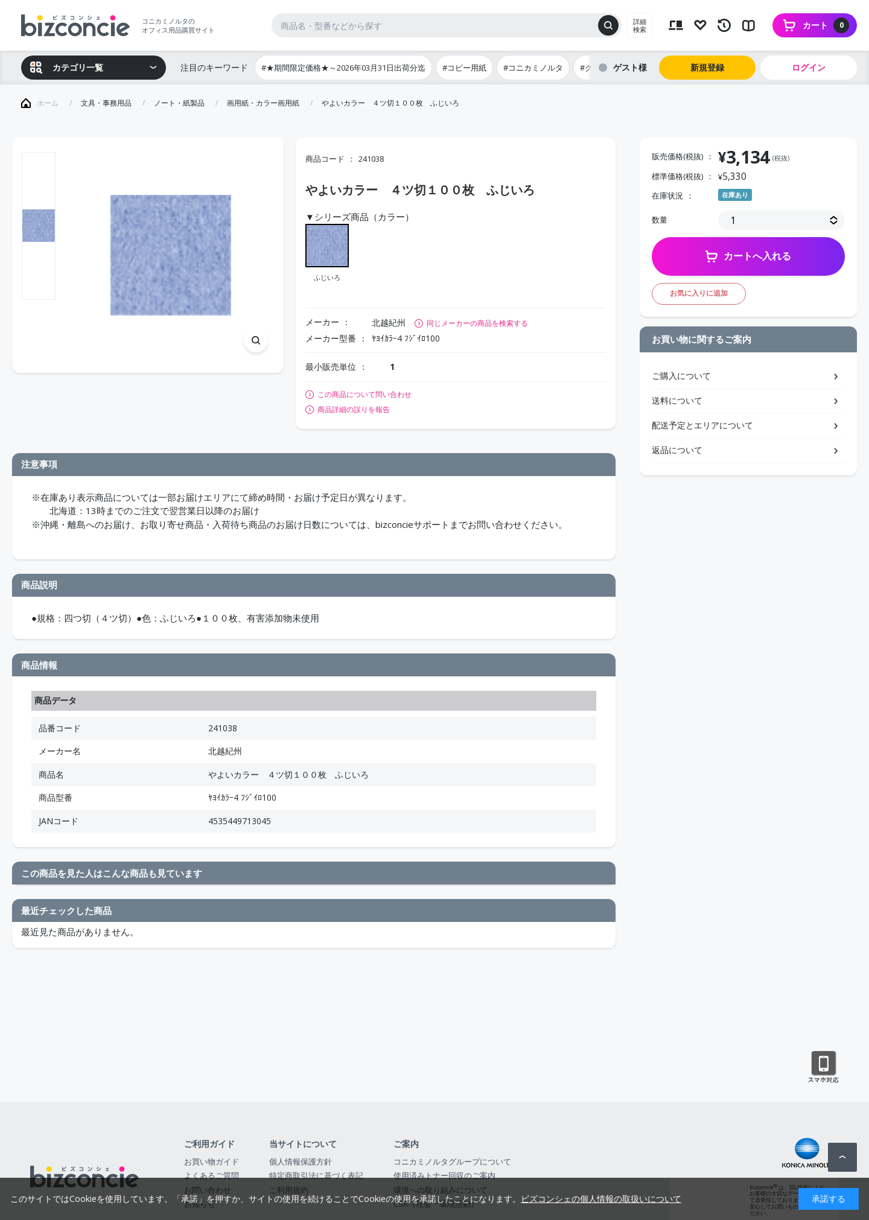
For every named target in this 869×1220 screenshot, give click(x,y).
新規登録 (707, 67)
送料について (677, 400)
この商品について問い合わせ (364, 394)
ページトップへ (842, 1157)
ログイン (809, 67)
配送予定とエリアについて (702, 425)
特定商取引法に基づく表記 (316, 1175)
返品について (677, 450)
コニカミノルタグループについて (452, 1161)
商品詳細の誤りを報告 (353, 410)
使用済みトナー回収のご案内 (444, 1175)
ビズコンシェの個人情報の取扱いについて (601, 1198)
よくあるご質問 (211, 1175)
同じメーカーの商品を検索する (477, 323)
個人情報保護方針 (300, 1161)
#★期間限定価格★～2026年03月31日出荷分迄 (343, 67)
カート (826, 25)
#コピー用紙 (464, 67)
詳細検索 (639, 25)
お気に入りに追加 (699, 293)
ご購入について (681, 375)
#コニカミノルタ (533, 67)
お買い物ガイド (211, 1161)
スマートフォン (823, 1067)
